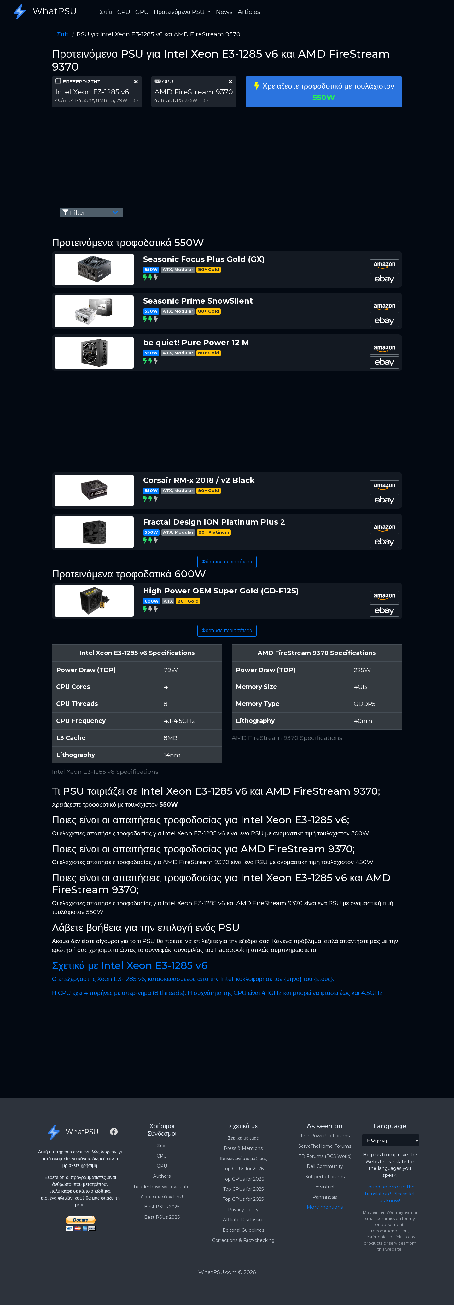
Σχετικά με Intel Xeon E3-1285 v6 (129, 965)
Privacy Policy (243, 1209)
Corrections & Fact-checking (243, 1240)
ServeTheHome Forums (324, 1146)
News (224, 11)
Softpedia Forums (325, 1177)
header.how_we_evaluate (162, 1186)
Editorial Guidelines (243, 1230)
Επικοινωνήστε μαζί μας (243, 1158)
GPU (142, 11)
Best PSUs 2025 (161, 1207)
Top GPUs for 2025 (243, 1199)
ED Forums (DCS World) (325, 1156)
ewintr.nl (325, 1187)
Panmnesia (324, 1197)
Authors (162, 1176)
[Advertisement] (227, 156)
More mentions (325, 1207)
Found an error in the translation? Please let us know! (390, 1193)
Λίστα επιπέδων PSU (162, 1197)
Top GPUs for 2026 (243, 1179)
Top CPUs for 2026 (243, 1168)
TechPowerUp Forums (325, 1136)
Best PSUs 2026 (162, 1217)
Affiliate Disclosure (243, 1220)
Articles (249, 11)
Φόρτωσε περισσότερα (226, 562)
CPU (123, 11)
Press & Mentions (243, 1148)
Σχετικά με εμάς (243, 1138)
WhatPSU (43, 12)
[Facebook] (114, 1132)
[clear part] (136, 82)
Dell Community (325, 1166)
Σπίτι (106, 11)
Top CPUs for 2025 (243, 1189)
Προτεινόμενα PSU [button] (180, 11)
